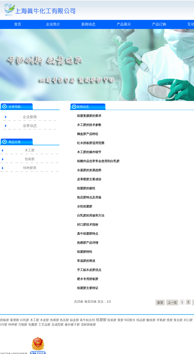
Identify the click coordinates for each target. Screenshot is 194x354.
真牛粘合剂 (87, 320)
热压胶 (64, 320)
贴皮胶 (74, 320)
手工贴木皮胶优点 (89, 270)
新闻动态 (88, 24)
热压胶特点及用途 (89, 197)
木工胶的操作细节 (89, 152)
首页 (17, 24)
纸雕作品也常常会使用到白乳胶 (98, 161)
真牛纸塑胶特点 (87, 233)
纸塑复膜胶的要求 (89, 116)
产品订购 (159, 24)
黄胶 (120, 320)
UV (2, 324)
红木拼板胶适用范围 (90, 143)
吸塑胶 (14, 320)
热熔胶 (54, 320)
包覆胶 (32, 324)
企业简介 (53, 24)
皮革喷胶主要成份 (89, 179)
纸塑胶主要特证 (87, 288)
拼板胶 (4, 320)
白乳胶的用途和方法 (90, 215)
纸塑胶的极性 (86, 188)
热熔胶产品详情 (87, 242)
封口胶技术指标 (87, 224)
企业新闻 (30, 117)
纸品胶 (141, 320)
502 (126, 320)
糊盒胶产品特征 (87, 134)
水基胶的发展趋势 (89, 170)
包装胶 (30, 159)
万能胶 (22, 324)
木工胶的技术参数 (89, 125)
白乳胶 (24, 320)
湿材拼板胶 (88, 324)
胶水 (132, 320)
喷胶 (170, 320)
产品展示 (124, 24)
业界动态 (30, 126)
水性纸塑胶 (84, 206)
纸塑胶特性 (84, 252)
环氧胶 (161, 320)
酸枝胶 (151, 320)
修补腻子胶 (72, 324)
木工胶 (30, 150)
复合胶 (178, 320)
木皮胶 (44, 320)
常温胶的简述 (86, 261)
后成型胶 (58, 324)
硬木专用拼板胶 (87, 279)
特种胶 (12, 324)
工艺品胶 (44, 324)
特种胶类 (29, 168)
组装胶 (111, 320)
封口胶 (188, 320)
